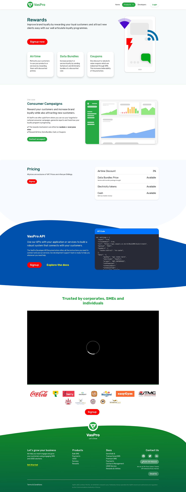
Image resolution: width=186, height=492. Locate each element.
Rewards (75, 464)
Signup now (37, 41)
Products (129, 5)
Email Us (153, 474)
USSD (74, 459)
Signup (34, 265)
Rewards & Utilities (113, 469)
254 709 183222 (149, 462)
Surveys (75, 461)
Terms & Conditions (34, 485)
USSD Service (111, 466)
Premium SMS (111, 459)
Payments (76, 456)
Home (117, 5)
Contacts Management (115, 464)
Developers (142, 5)
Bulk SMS (75, 454)
